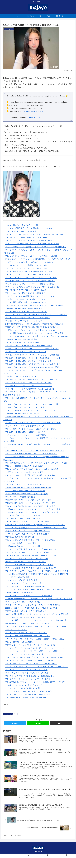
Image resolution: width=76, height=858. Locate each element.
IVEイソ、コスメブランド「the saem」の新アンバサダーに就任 (30, 429)
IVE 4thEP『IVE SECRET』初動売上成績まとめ (23, 308)
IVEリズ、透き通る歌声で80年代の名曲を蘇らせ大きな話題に (29, 271)
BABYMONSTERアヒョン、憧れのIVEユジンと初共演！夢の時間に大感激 (34, 324)
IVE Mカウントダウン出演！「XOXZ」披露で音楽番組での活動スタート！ (34, 327)
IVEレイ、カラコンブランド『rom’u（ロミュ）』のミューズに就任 (31, 469)
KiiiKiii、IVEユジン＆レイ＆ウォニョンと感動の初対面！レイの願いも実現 (34, 639)
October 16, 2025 (33, 117)
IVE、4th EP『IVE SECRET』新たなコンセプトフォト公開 (28, 383)
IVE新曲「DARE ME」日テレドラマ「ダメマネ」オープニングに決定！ (33, 605)
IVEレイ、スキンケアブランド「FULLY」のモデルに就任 (27, 274)
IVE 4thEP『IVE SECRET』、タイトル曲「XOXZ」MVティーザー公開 (32, 358)
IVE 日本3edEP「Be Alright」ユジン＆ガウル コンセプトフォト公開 (31, 512)
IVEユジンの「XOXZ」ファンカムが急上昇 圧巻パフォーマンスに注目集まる (36, 315)
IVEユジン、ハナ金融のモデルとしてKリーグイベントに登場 (29, 565)
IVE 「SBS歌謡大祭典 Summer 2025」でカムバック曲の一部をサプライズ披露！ (37, 463)
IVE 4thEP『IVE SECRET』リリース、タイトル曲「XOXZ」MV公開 (31, 349)
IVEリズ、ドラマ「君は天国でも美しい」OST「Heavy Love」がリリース (34, 549)
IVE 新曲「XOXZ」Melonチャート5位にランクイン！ (26, 299)
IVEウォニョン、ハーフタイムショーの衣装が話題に (26, 435)
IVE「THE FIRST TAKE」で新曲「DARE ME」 (23, 518)
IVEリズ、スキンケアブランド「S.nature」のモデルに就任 (28, 240)
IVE (15, 714)
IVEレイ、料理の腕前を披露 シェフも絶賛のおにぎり (26, 302)
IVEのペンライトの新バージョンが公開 (20, 231)
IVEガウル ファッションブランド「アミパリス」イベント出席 (30, 645)
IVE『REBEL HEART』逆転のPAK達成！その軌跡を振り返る (29, 691)
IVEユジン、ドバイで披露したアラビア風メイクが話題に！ (28, 552)
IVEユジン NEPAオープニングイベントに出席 (23, 583)
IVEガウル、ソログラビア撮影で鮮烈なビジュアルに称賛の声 (29, 262)
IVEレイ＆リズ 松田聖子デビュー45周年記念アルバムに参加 (28, 228)
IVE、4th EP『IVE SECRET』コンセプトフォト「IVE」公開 (28, 386)
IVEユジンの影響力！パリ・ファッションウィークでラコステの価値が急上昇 (35, 620)
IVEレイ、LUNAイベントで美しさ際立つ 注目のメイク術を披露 (31, 278)
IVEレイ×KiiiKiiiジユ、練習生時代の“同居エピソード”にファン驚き (31, 555)
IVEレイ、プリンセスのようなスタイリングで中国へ (26, 633)
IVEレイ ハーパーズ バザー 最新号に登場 (21, 580)
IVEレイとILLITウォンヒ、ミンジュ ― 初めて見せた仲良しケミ (30, 281)
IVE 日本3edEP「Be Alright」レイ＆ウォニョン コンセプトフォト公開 (32, 509)
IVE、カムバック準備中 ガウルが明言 (20, 543)
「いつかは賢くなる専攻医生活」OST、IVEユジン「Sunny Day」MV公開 (34, 589)
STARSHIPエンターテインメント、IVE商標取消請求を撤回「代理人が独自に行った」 (38, 259)
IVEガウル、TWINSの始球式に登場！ (19, 537)
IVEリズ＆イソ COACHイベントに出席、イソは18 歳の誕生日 (29, 676)
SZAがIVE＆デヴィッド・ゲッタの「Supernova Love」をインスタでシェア (35, 525)
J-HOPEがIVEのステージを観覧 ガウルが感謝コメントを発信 (30, 475)
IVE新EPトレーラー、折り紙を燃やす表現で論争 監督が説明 (29, 389)
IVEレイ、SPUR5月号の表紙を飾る (19, 642)
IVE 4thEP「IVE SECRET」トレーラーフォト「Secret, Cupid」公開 (31, 404)
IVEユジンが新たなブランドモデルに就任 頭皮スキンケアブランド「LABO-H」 (36, 626)
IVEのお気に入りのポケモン (16, 630)
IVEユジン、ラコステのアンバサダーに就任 (22, 602)
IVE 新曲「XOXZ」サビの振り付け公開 (20, 376)
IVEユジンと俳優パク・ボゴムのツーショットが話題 (26, 268)
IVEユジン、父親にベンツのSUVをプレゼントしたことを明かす (30, 568)
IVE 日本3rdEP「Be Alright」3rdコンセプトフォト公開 (26, 494)
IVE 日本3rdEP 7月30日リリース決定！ (20, 592)
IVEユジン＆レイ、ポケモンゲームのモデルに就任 (25, 617)
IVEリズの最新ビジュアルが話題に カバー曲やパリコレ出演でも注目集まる (35, 247)
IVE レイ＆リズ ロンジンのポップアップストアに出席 (26, 673)
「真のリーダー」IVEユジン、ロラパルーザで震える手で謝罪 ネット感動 (34, 450)
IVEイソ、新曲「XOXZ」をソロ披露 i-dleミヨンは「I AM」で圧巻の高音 (34, 333)
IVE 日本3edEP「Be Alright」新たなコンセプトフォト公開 (28, 500)
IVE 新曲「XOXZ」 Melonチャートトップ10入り (24, 321)
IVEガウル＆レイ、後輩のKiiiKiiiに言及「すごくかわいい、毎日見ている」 (34, 657)
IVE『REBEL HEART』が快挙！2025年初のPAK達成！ (26, 697)
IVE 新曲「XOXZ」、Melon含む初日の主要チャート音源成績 (28, 345)
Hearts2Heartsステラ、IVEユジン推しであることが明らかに (29, 623)
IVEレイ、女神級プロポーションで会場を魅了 (23, 342)
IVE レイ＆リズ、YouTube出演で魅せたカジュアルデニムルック (30, 296)
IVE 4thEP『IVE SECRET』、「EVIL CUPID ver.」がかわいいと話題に (33, 367)
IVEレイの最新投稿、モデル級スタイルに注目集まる (26, 312)
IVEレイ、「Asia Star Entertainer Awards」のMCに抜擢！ (27, 636)
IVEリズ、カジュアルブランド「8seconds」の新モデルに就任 (29, 284)
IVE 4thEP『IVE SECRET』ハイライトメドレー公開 (25, 352)
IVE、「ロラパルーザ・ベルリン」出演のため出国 (25, 484)
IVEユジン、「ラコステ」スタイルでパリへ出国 (24, 654)
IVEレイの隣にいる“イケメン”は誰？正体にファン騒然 (26, 559)
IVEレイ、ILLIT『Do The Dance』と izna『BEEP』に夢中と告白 (30, 506)
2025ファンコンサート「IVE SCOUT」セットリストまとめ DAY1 (31, 608)
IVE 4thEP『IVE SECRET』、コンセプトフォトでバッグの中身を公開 (32, 364)
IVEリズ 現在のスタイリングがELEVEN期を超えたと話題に (28, 694)
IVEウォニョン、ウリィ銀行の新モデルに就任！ (24, 688)
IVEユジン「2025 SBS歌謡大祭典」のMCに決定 (24, 466)
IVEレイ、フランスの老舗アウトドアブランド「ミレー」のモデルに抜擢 (34, 234)
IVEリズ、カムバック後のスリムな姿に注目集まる (25, 293)
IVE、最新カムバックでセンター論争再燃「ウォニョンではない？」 (32, 379)
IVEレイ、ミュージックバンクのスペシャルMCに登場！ (27, 318)
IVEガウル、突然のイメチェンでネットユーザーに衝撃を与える (30, 410)
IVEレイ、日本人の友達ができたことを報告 (22, 225)
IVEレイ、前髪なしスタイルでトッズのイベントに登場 (27, 521)
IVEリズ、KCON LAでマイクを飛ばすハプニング (24, 426)
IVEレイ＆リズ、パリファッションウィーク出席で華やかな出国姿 (31, 256)
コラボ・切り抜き (8, 714)
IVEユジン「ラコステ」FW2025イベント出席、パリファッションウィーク (34, 648)
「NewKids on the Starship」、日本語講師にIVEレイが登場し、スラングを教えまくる (38, 599)
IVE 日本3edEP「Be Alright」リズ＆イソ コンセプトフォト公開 (30, 503)
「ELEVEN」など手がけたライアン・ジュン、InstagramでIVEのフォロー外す (36, 528)
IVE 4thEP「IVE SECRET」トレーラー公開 (22, 413)
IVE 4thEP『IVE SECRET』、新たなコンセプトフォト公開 (28, 361)
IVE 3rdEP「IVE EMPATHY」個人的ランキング (23, 685)
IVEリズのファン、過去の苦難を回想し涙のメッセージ (26, 237)
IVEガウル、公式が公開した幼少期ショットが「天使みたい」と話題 (32, 244)
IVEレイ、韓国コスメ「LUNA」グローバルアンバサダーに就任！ (31, 663)
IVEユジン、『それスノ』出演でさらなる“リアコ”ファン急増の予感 (32, 287)
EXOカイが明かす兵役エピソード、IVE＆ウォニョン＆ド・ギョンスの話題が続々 (37, 614)
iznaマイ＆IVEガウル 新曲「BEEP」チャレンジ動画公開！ (28, 534)
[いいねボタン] (5, 704)
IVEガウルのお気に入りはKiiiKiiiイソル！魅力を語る (25, 611)
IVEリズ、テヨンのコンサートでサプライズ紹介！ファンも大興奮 (31, 651)
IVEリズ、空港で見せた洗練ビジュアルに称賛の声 (25, 491)
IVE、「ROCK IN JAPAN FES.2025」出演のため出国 (25, 290)
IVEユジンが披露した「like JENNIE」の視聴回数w (25, 586)
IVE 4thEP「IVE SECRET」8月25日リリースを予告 (25, 432)
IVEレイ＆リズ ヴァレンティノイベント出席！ (23, 515)
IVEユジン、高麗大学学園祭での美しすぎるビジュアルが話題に (30, 540)
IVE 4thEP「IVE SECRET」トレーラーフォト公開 (24, 407)
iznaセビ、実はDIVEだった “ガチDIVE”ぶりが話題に (25, 562)
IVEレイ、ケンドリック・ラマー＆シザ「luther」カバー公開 (29, 660)
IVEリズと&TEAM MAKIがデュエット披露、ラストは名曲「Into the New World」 (36, 336)
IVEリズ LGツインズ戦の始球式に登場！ (21, 497)
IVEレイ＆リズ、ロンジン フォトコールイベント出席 (26, 670)
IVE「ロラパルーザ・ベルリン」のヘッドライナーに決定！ (28, 679)
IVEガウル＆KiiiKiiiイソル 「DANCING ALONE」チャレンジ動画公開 (32, 355)
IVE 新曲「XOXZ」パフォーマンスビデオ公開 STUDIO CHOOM (30, 330)
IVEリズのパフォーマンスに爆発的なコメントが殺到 (26, 265)
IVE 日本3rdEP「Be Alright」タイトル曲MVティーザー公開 (28, 487)
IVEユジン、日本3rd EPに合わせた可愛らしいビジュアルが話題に (31, 453)
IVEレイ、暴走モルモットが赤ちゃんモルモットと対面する (28, 596)
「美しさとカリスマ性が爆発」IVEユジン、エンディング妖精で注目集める (34, 305)
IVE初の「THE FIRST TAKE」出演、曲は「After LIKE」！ (27, 531)
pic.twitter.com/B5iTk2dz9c (33, 111)
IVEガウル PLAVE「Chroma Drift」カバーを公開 (24, 472)
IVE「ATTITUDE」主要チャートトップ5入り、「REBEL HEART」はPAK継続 (35, 682)
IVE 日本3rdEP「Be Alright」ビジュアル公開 (22, 546)
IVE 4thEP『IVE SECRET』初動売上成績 (21, 339)
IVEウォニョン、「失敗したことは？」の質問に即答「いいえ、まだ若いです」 (36, 667)
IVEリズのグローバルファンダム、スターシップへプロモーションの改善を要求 (36, 571)
